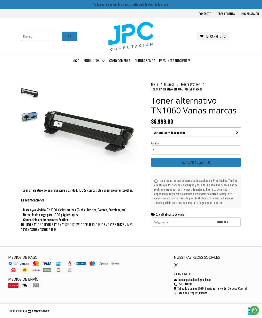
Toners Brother (191, 84)
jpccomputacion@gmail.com (192, 279)
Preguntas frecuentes (174, 60)
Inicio (75, 60)
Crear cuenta (226, 13)
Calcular (222, 222)
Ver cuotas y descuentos (169, 132)
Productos (94, 61)
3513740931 (183, 284)
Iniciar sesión (250, 13)
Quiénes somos (144, 60)
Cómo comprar (119, 60)
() (213, 36)
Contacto (205, 13)
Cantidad (155, 143)
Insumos (169, 84)
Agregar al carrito (196, 162)
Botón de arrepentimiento (190, 293)
